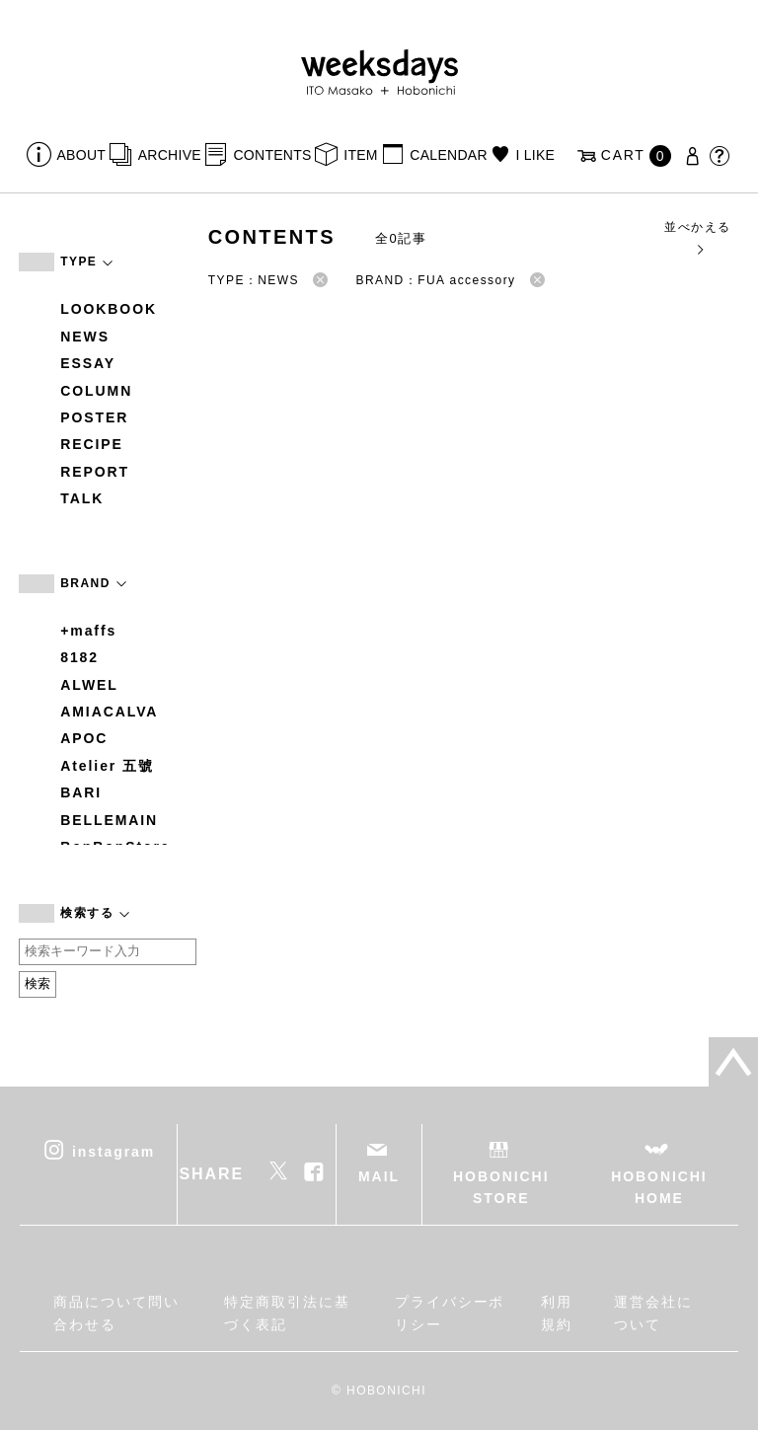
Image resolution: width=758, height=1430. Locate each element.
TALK (82, 498)
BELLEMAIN (109, 820)
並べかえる (697, 237)
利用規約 (556, 1312)
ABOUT (82, 155)
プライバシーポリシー (449, 1312)
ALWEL (89, 685)
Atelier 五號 (107, 766)
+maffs (88, 631)
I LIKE (535, 155)
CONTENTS (272, 155)
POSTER (94, 417)
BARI (81, 792)
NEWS (85, 336)
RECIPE (91, 444)
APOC (84, 738)
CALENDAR (448, 155)
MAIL (379, 1176)
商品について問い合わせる (116, 1312)
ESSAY (87, 363)
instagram (113, 1151)
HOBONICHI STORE (501, 1187)
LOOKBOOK (108, 309)
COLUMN (96, 391)
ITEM (360, 155)
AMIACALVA (109, 711)
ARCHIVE (169, 155)
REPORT (94, 472)
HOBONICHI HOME (659, 1187)
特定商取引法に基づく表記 (286, 1312)
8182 (79, 657)
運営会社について (653, 1312)
